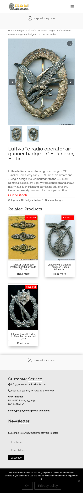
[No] (79, 480)
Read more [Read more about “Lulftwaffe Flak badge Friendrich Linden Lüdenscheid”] (59, 273)
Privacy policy (48, 485)
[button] (71, 82)
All (22, 200)
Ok (27, 485)
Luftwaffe (31, 30)
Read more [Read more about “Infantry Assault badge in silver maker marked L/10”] (23, 343)
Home (11, 30)
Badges (20, 30)
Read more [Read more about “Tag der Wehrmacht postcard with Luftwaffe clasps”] (23, 273)
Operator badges (46, 30)
